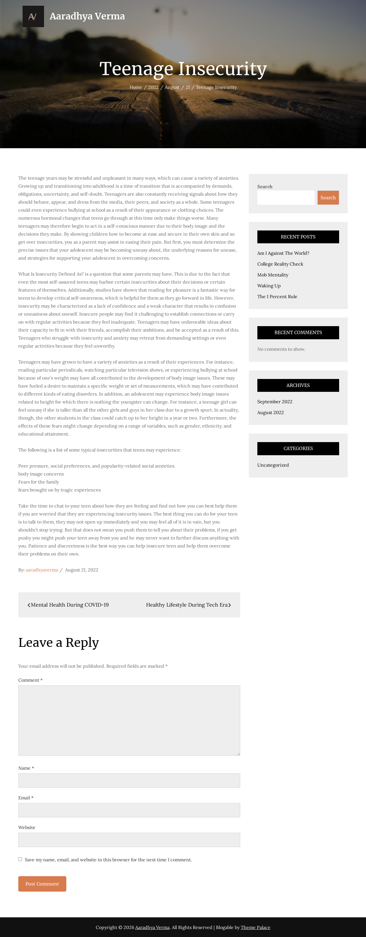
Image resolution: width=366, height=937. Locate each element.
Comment (30, 680)
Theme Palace (255, 927)
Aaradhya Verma (87, 16)
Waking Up (269, 285)
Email (25, 797)
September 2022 (275, 401)
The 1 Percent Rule (277, 296)
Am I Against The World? (283, 253)
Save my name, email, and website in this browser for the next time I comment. (108, 859)
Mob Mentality (272, 275)
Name (26, 768)
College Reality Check (280, 264)
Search (264, 186)
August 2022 (270, 412)
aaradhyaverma (42, 570)
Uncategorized (273, 465)
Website (26, 827)
